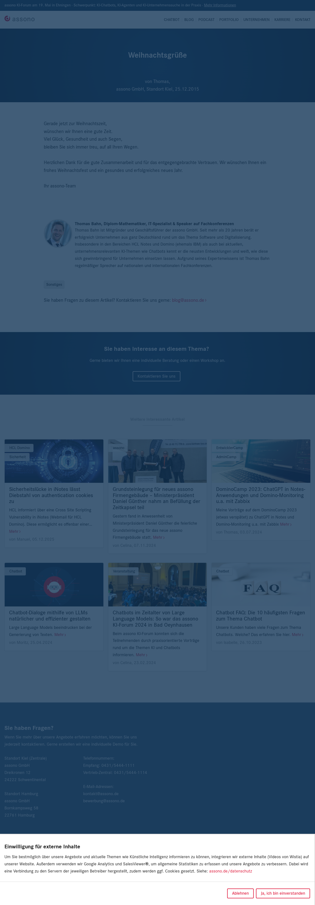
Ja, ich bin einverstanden (283, 893)
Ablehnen (240, 893)
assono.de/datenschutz (230, 871)
